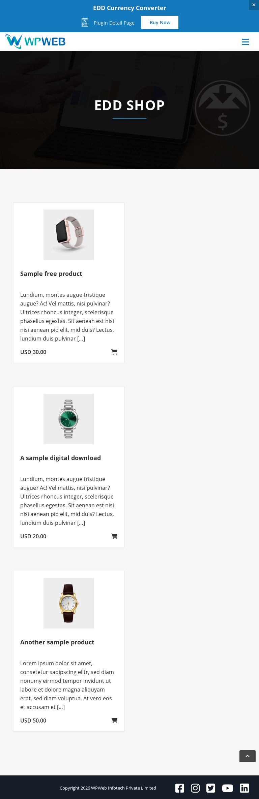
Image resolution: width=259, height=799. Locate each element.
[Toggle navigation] (236, 42)
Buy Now (160, 22)
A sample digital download (60, 458)
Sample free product (51, 273)
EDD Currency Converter (129, 8)
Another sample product (57, 642)
